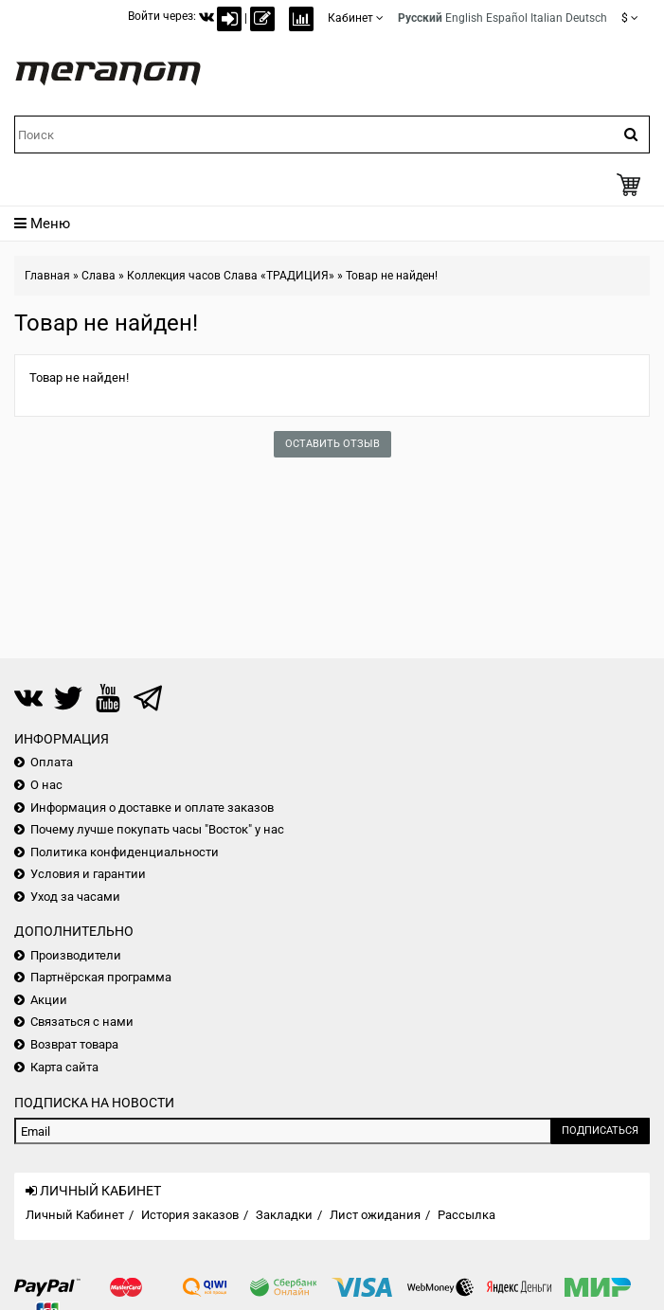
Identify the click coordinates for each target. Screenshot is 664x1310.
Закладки (284, 1215)
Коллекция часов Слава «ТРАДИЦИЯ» (230, 275)
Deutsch (586, 18)
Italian (546, 18)
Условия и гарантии (88, 874)
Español (507, 18)
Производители (75, 955)
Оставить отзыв (332, 444)
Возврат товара (74, 1044)
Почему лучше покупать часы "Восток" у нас (157, 829)
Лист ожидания (375, 1215)
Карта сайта (64, 1067)
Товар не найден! (392, 275)
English (464, 18)
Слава (98, 275)
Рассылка (466, 1215)
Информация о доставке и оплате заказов (152, 807)
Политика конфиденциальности (124, 852)
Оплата (51, 762)
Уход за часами (75, 896)
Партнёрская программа (100, 977)
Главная (47, 275)
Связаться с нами (82, 1021)
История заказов (190, 1215)
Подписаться (600, 1130)
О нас (46, 785)
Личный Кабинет (75, 1215)
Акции (48, 1000)
